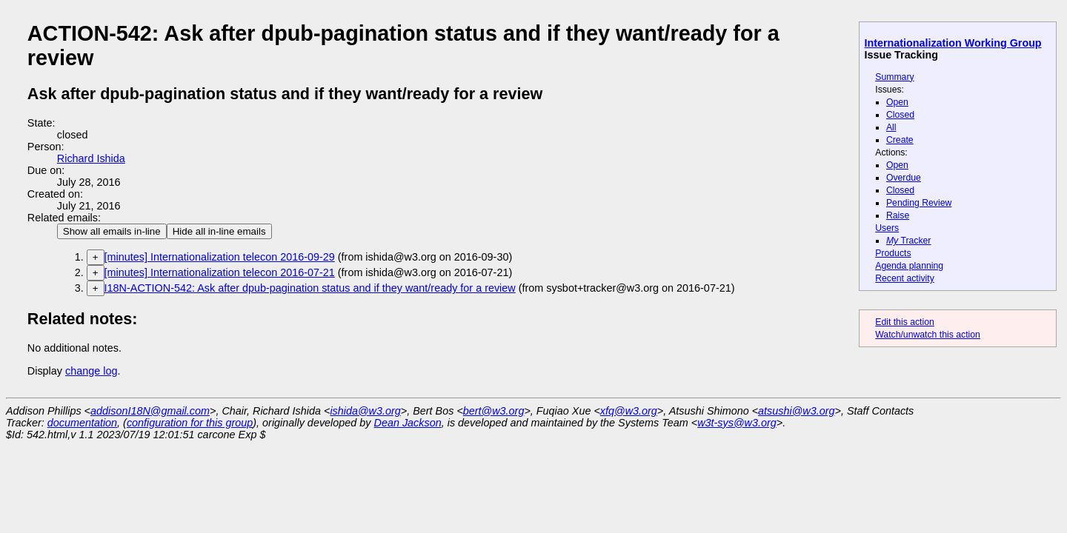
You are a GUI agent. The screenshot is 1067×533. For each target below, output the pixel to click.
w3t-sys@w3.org (737, 423)
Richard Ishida (91, 158)
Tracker (908, 240)
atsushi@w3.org (796, 411)
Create (900, 140)
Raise (897, 215)
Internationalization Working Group (953, 43)
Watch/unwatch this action (927, 334)
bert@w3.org (494, 411)
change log (91, 371)
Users (887, 228)
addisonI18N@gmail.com (150, 411)
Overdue (903, 177)
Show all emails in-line (112, 231)
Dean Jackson (408, 423)
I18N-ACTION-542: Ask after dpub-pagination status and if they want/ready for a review (310, 288)
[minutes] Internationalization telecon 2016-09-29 (219, 257)
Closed (900, 115)
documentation (82, 423)
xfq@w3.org (628, 411)
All (891, 127)
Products (893, 253)
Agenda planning (909, 266)
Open (897, 102)
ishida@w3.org (365, 411)
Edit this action (904, 322)
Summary (894, 77)
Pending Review (918, 203)
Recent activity (904, 278)
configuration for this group (190, 423)
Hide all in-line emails (219, 231)
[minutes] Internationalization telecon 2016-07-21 (219, 272)
